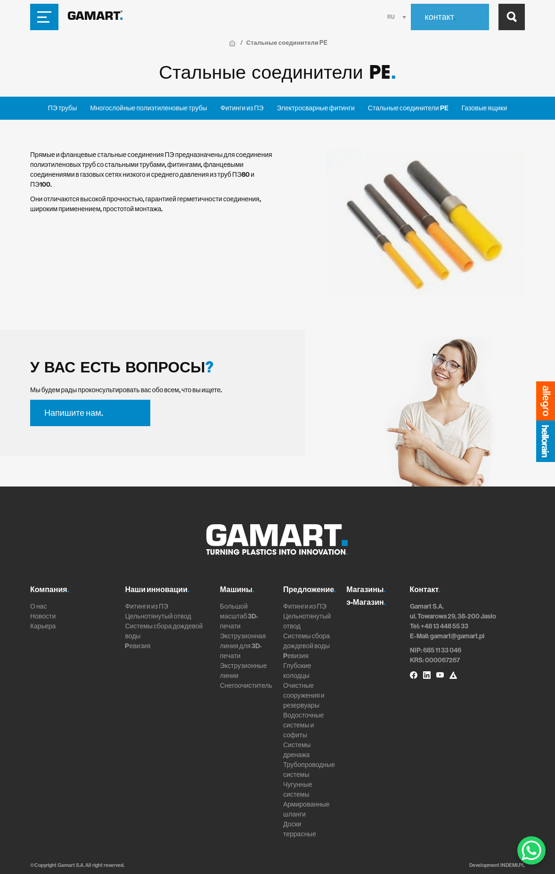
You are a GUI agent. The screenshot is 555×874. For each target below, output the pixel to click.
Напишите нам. (73, 413)
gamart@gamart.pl (457, 636)
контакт (440, 17)
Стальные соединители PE (408, 108)
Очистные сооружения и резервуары (304, 695)
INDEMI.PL (512, 865)
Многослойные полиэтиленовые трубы (148, 108)
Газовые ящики (484, 108)
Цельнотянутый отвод (158, 616)
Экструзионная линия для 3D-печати (243, 646)
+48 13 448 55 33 (444, 626)
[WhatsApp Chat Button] (531, 850)
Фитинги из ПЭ (242, 108)
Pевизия (137, 646)
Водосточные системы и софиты (303, 725)
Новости (43, 616)
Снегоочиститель (246, 686)
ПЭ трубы (62, 108)
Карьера (43, 626)
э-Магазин (365, 602)
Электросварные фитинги (315, 108)
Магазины (365, 589)
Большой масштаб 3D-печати (239, 616)
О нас (38, 606)
